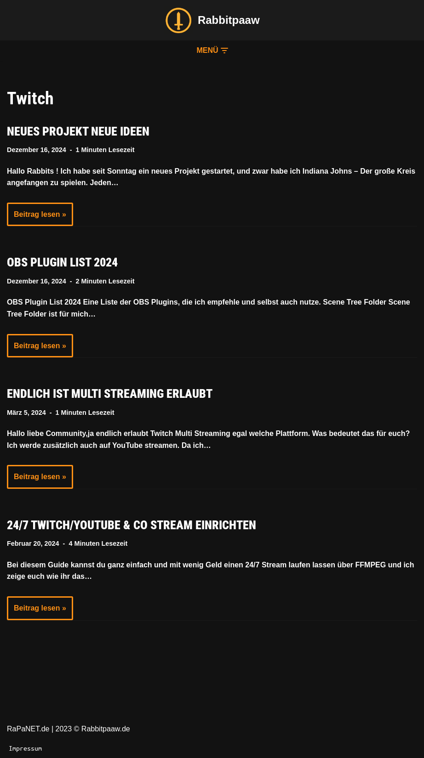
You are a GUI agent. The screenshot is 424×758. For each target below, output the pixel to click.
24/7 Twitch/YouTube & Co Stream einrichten (131, 525)
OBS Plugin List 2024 (62, 262)
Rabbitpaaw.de (105, 729)
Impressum (25, 748)
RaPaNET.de (28, 729)
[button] (211, 50)
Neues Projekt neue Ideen (78, 131)
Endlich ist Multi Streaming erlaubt (109, 394)
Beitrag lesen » (36, 217)
